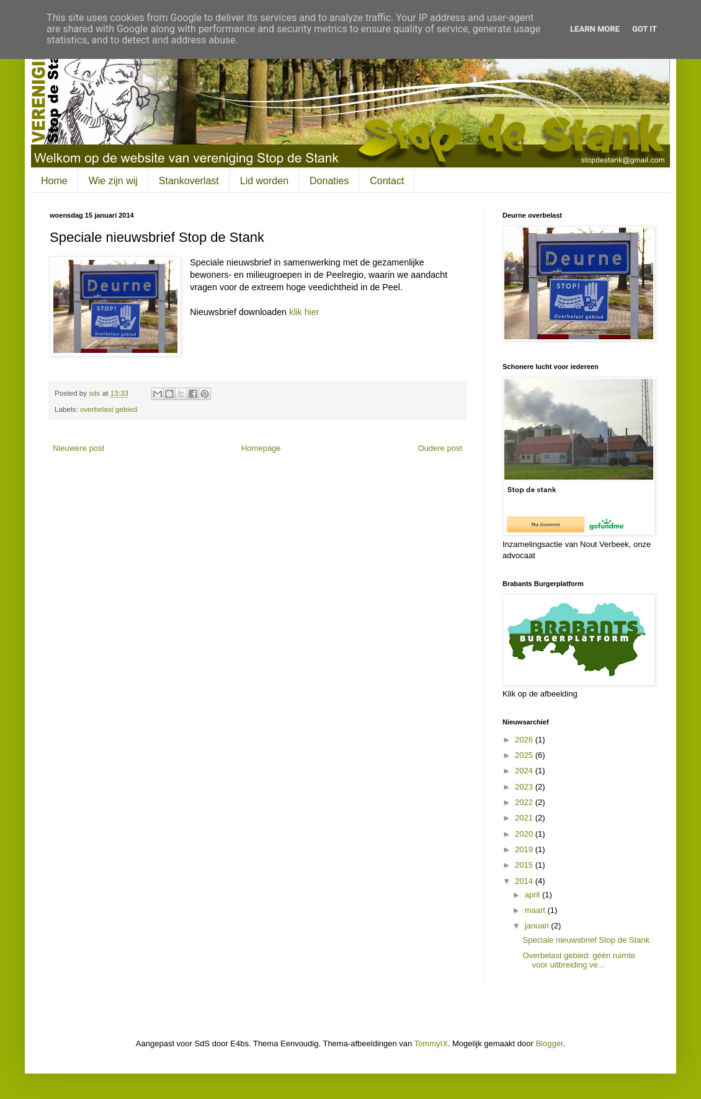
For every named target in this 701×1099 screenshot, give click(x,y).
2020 (525, 834)
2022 (525, 802)
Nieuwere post (78, 448)
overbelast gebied (108, 409)
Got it (644, 28)
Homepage (261, 448)
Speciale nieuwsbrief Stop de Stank (586, 940)
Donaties (329, 181)
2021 (525, 817)
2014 (525, 881)
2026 (525, 739)
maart (536, 910)
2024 (525, 770)
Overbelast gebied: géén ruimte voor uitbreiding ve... (578, 960)
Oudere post (439, 448)
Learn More (595, 28)
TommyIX (431, 1043)
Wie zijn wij (113, 181)
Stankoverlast (189, 181)
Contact (387, 181)
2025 (525, 755)
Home (54, 181)
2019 (525, 849)
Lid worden (264, 181)
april (533, 894)
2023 (525, 786)
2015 (525, 865)
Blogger (549, 1043)
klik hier (304, 312)
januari (538, 925)
